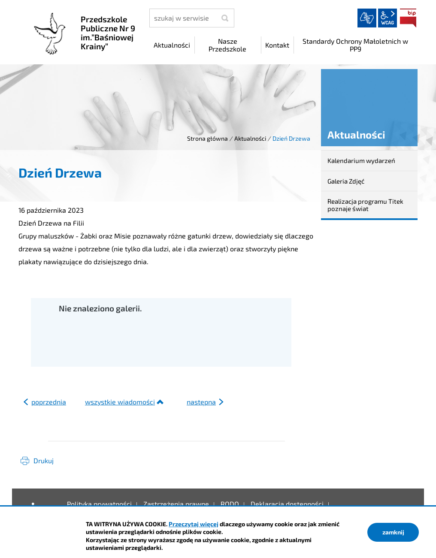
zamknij (393, 532)
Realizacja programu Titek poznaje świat (365, 204)
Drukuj (43, 460)
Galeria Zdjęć (345, 181)
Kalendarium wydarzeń (361, 160)
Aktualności (250, 138)
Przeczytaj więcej (193, 524)
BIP (408, 18)
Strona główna (207, 138)
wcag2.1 (387, 18)
